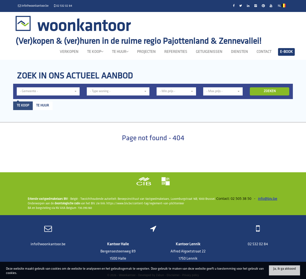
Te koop (95, 52)
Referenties (175, 52)
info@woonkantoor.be (48, 244)
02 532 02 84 (258, 244)
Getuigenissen (209, 52)
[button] (48, 91)
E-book (286, 52)
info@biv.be (267, 198)
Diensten (239, 52)
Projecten (146, 52)
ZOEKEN (270, 91)
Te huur (120, 52)
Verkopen (69, 52)
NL (282, 5)
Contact (264, 52)
